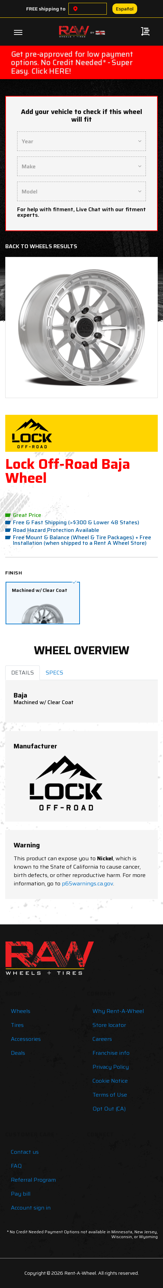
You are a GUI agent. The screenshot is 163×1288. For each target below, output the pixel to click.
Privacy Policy (110, 1066)
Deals (18, 1053)
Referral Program (33, 1179)
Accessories (26, 1039)
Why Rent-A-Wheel (118, 1011)
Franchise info (110, 1053)
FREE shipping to (46, 9)
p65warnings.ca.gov (87, 883)
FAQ (16, 1165)
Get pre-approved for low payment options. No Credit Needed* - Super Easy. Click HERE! (72, 62)
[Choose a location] (75, 8)
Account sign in (31, 1207)
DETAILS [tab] (22, 672)
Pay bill (20, 1193)
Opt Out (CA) (109, 1108)
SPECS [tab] (54, 672)
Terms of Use (109, 1094)
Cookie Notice (110, 1080)
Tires (17, 1025)
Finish (13, 572)
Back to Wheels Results (41, 246)
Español (125, 9)
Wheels (20, 1011)
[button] (23, 327)
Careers (102, 1039)
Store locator (109, 1025)
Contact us (25, 1152)
